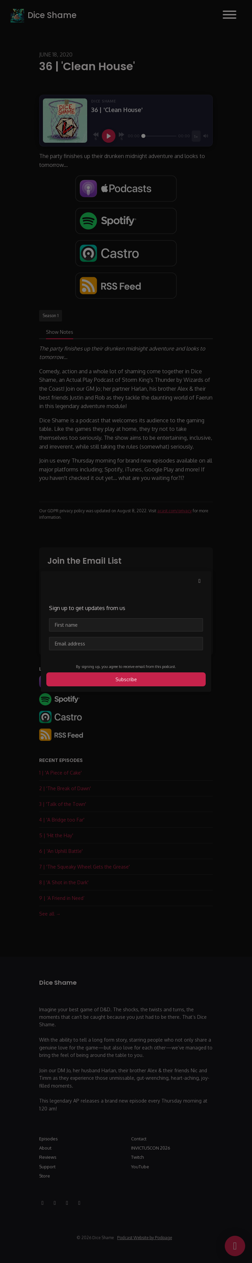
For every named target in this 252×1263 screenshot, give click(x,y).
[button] (199, 581)
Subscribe (126, 679)
